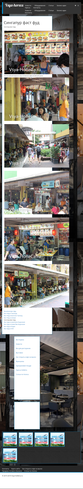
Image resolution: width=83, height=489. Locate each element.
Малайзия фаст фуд (10, 311)
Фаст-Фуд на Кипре (10, 318)
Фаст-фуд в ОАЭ (9, 329)
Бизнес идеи (61, 10)
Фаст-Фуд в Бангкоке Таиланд (13, 316)
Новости (28, 10)
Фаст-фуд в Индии (9, 326)
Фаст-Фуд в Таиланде (10, 313)
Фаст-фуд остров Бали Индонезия (14, 322)
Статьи (51, 10)
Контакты (28, 13)
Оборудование (39, 10)
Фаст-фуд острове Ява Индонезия (14, 324)
